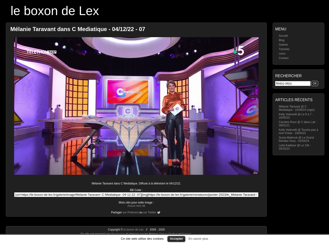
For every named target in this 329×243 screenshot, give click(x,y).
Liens (282, 53)
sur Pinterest (130, 212)
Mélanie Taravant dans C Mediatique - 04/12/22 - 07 (77, 29)
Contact (283, 58)
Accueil (283, 35)
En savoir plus (198, 238)
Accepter (176, 238)
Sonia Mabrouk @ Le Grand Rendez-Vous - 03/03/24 (296, 139)
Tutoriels (284, 49)
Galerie (283, 44)
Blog (281, 40)
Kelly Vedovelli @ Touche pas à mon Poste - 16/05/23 (298, 131)
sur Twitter (149, 212)
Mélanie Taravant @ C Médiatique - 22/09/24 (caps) (297, 108)
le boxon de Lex (55, 11)
